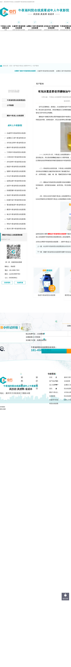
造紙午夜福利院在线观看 (46, 295)
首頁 (10, 65)
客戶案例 (36, 65)
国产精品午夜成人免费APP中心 (22, 65)
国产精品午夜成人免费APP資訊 (53, 384)
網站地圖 (3, 409)
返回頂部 (65, 598)
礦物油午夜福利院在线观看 (57, 234)
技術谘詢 (7, 282)
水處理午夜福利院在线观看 (45, 71)
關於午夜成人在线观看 (53, 394)
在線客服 (20, 282)
